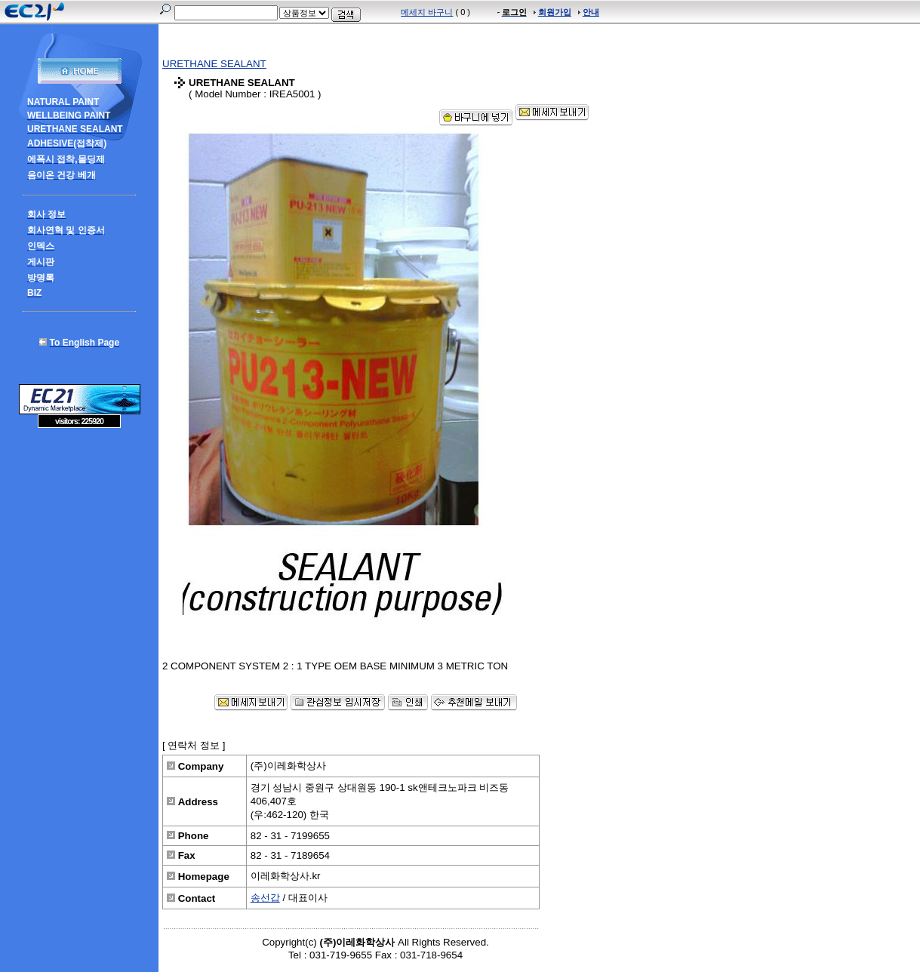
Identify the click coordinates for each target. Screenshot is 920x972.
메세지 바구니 (427, 12)
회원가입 (554, 12)
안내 (591, 12)
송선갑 (265, 897)
